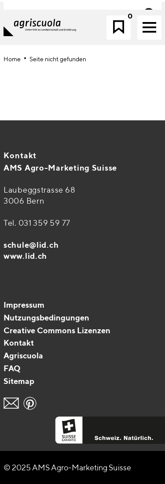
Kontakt (20, 155)
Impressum (24, 304)
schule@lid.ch (31, 244)
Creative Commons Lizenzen (57, 330)
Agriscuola (23, 355)
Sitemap (19, 381)
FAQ (12, 368)
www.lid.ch (25, 256)
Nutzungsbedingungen (46, 317)
